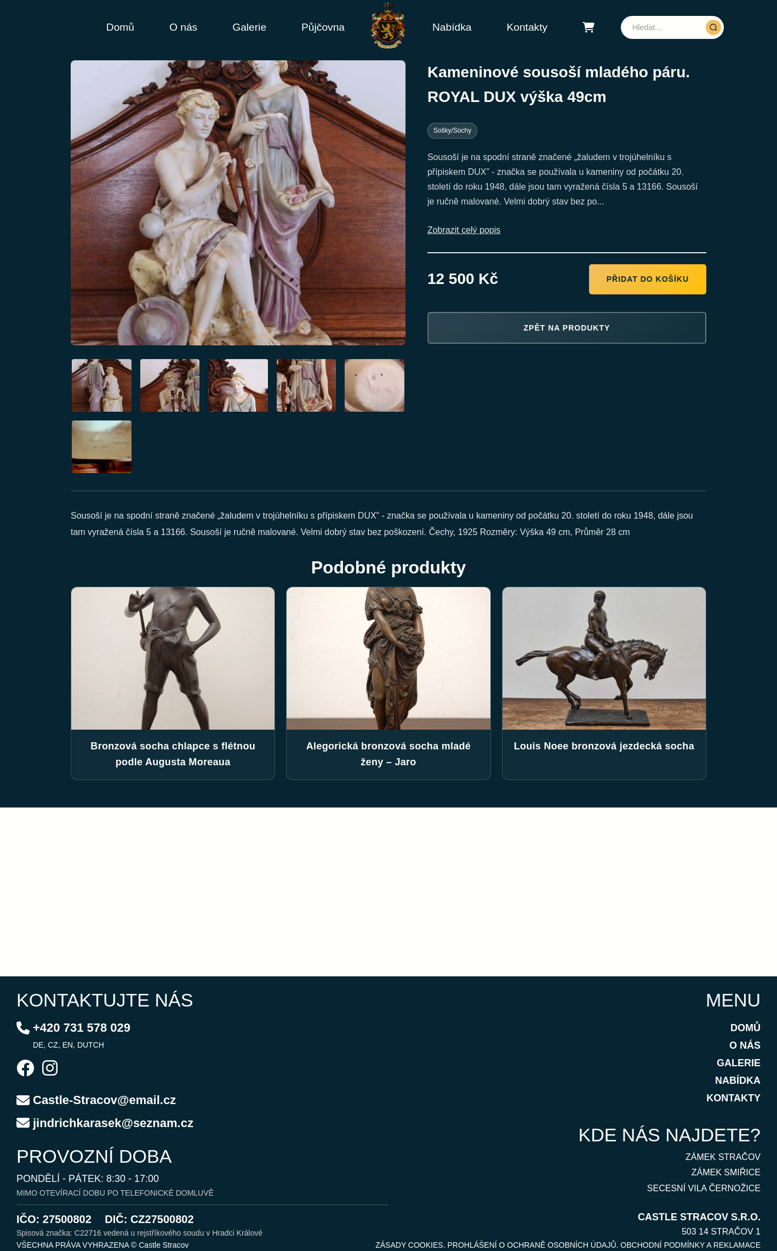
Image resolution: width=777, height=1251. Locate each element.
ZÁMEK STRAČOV (723, 1157)
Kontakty (526, 27)
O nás (183, 27)
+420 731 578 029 (81, 1027)
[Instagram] (50, 1069)
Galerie (249, 27)
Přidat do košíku (648, 279)
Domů (120, 27)
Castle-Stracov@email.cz (104, 1100)
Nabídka (451, 27)
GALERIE (739, 1062)
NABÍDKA (738, 1080)
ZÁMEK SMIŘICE (726, 1172)
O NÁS (745, 1045)
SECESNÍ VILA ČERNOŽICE (704, 1188)
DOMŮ (745, 1027)
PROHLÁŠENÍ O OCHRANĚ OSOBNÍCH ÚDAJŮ (531, 1245)
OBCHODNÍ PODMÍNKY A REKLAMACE (690, 1245)
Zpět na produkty (567, 327)
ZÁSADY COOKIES (409, 1245)
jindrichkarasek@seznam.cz (113, 1123)
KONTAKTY (733, 1098)
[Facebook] (25, 1069)
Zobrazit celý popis (463, 230)
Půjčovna (323, 27)
